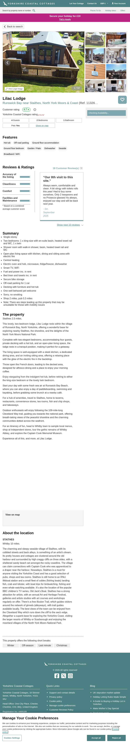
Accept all (96, 738)
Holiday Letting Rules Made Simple (109, 697)
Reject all (116, 738)
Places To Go (95, 11)
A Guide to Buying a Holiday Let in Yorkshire (109, 702)
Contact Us (92, 3)
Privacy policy (55, 697)
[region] (65, 728)
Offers (122, 11)
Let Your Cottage (77, 3)
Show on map (42, 125)
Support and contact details (62, 693)
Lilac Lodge (14, 98)
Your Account (118, 3)
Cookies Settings (12, 738)
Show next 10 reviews (68, 225)
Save (122, 100)
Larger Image (14, 89)
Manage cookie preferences (62, 705)
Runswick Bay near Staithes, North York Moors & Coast (51, 103)
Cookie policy (55, 701)
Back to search (15, 26)
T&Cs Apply (65, 19)
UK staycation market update (106, 693)
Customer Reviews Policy (61, 710)
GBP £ (104, 3)
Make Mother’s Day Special (106, 708)
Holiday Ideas (110, 11)
